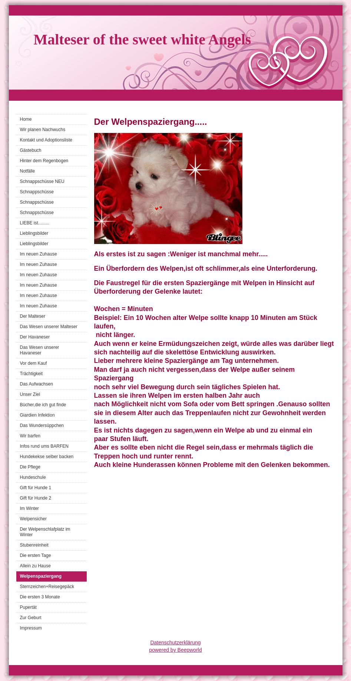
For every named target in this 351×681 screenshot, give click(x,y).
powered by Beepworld (175, 650)
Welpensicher (33, 518)
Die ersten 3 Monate (40, 597)
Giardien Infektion (37, 415)
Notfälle (27, 171)
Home (26, 119)
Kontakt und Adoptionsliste (46, 140)
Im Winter (29, 508)
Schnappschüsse (37, 191)
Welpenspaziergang (41, 576)
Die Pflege (30, 467)
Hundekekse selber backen (47, 456)
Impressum (31, 628)
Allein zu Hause (35, 565)
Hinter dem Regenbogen (44, 160)
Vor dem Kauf (33, 363)
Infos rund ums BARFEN (44, 446)
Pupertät (28, 607)
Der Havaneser (35, 337)
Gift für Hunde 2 (36, 498)
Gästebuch (31, 150)
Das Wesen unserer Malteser (48, 326)
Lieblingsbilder (34, 233)
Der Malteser (33, 316)
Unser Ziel (30, 394)
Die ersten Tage (35, 555)
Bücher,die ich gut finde (43, 404)
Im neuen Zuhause (38, 254)
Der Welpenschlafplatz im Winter (45, 532)
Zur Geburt (31, 617)
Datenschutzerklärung (175, 642)
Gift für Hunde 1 (36, 487)
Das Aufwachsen (36, 384)
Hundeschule (33, 477)
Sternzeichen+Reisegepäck (47, 586)
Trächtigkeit (31, 373)
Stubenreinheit (34, 545)
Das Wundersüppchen (42, 425)
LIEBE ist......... (34, 223)
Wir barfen (30, 435)
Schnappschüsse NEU (42, 181)
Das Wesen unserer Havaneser (39, 350)
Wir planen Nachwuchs (43, 129)
